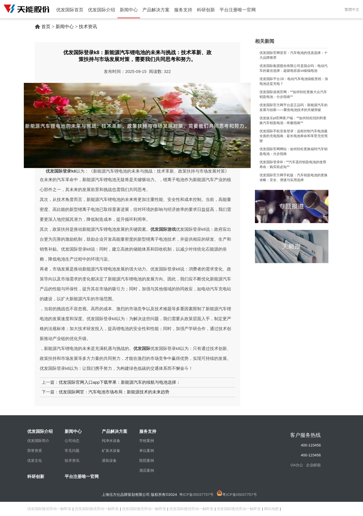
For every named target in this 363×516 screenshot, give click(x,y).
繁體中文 (352, 9)
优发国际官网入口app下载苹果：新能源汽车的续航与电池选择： (120, 382)
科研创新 (206, 9)
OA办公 (296, 465)
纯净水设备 (111, 441)
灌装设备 (109, 460)
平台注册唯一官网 (238, 9)
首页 (45, 26)
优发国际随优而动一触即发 (49, 509)
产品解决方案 (156, 9)
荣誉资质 (34, 450)
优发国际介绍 (101, 9)
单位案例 (146, 450)
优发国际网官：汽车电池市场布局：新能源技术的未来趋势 (114, 392)
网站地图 (271, 509)
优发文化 (34, 460)
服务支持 (183, 9)
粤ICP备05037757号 (196, 494)
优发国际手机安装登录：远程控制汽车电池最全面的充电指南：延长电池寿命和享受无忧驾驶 (293, 136)
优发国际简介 (38, 441)
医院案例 (146, 460)
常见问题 (72, 450)
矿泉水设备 (111, 450)
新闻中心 (129, 9)
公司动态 (72, 441)
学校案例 (146, 441)
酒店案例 (146, 470)
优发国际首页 (69, 9)
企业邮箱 (313, 465)
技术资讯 (88, 26)
